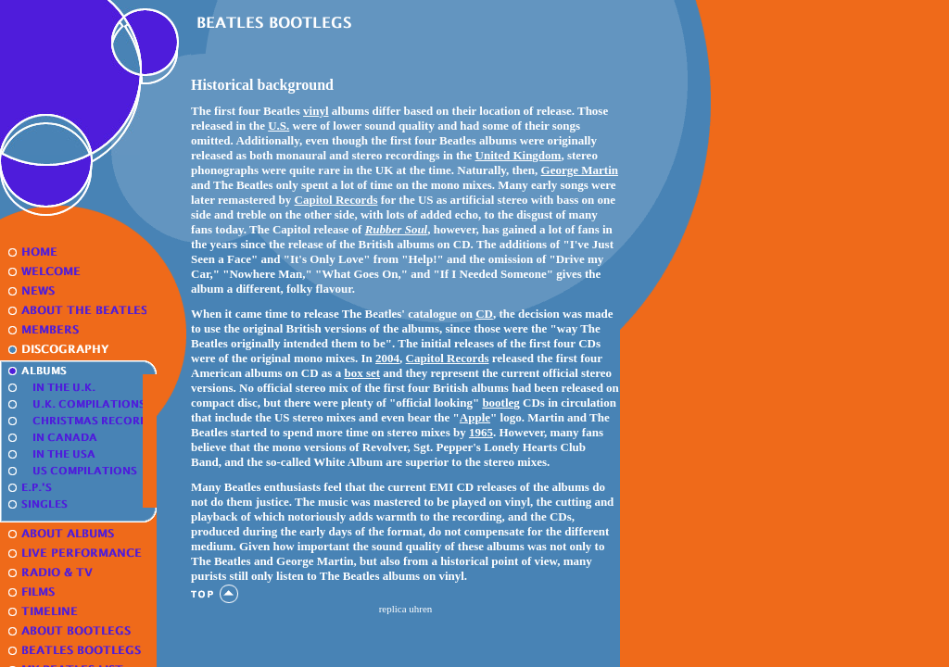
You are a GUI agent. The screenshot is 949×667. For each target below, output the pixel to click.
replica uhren (406, 608)
